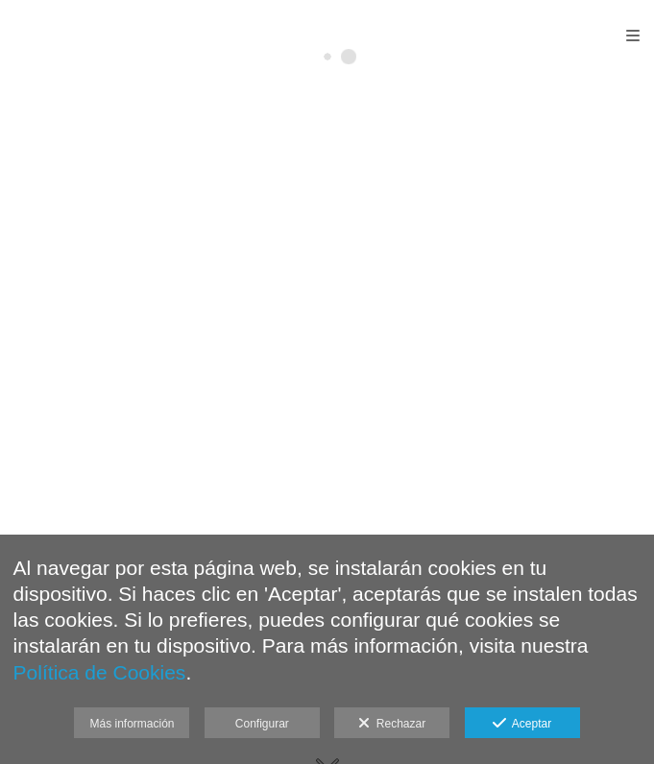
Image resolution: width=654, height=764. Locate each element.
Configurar (262, 723)
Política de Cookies (99, 672)
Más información (131, 723)
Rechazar (391, 723)
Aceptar (522, 723)
